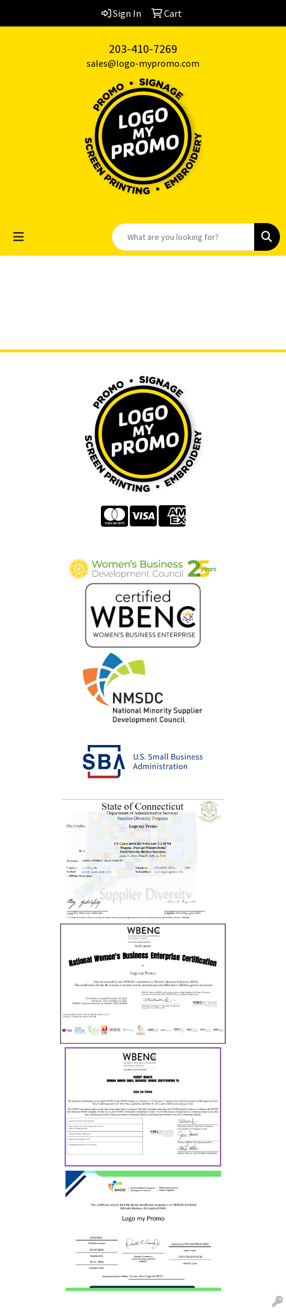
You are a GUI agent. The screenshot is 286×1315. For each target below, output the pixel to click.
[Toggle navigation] (18, 236)
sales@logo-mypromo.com (143, 63)
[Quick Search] (183, 237)
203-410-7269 (143, 48)
